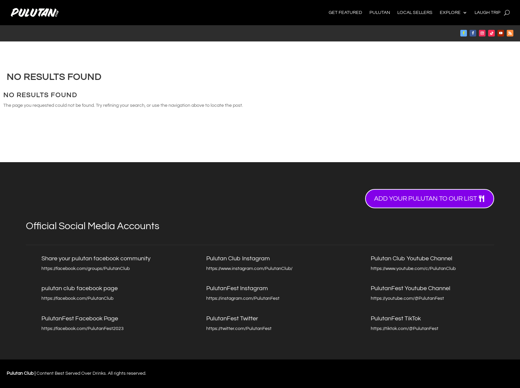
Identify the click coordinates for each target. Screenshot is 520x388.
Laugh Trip (487, 12)
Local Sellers (414, 12)
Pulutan (379, 12)
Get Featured (345, 12)
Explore (450, 12)
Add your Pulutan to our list (425, 198)
